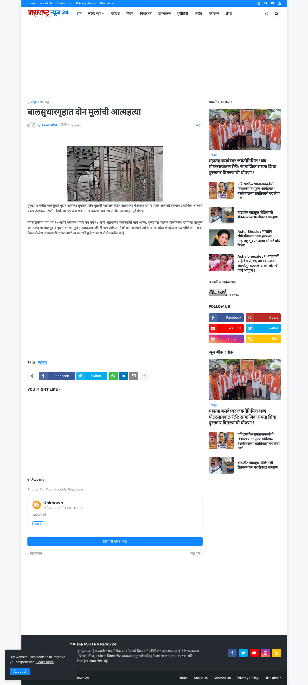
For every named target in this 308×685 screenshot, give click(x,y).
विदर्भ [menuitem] (129, 14)
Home (31, 3)
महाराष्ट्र (44, 102)
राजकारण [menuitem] (164, 14)
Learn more (45, 662)
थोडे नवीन (36, 553)
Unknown (53, 502)
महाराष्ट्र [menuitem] (115, 14)
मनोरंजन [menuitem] (214, 14)
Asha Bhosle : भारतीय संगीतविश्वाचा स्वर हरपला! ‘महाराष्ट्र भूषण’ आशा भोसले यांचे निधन (258, 238)
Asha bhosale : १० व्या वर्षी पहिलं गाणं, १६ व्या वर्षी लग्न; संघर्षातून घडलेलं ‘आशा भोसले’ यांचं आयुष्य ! (257, 263)
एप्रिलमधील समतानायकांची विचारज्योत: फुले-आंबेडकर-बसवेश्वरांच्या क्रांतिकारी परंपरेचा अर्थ (258, 191)
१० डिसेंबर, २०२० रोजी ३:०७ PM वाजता (63, 508)
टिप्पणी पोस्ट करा (115, 541)
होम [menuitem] (79, 14)
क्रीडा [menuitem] (229, 14)
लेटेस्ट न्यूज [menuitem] (94, 14)
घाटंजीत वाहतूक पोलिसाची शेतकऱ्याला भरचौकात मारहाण (257, 215)
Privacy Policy (86, 3)
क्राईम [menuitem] (198, 14)
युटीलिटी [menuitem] (182, 14)
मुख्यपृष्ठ (32, 102)
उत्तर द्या (38, 523)
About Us (46, 3)
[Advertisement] (154, 60)
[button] (267, 13)
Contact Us (64, 3)
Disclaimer (107, 3)
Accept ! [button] (19, 672)
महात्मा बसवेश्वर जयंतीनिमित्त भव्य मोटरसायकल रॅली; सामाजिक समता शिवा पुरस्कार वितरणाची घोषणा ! (242, 166)
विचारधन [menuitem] (146, 14)
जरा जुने (195, 553)
